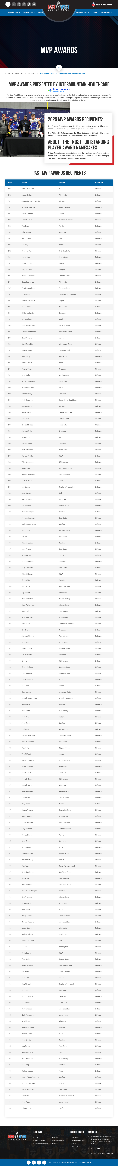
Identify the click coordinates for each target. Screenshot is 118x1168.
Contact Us (75, 1137)
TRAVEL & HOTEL (105, 12)
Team (94, 12)
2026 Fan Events (40, 1140)
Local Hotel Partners (58, 1140)
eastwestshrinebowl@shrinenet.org (102, 1153)
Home (7, 73)
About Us (55, 1137)
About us (19, 73)
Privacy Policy (76, 1147)
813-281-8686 (95, 1148)
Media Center (42, 12)
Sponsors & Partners (41, 1144)
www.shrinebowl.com (70, 1162)
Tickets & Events (28, 12)
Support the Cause (82, 12)
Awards (31, 73)
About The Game (13, 12)
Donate (54, 1144)
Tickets (74, 1144)
